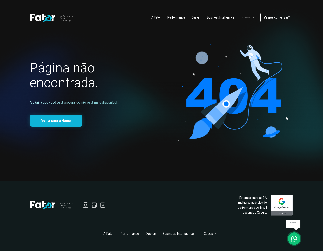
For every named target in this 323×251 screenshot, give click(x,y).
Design (196, 17)
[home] (51, 17)
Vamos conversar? (277, 17)
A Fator (156, 17)
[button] (248, 17)
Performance (176, 17)
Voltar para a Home (56, 121)
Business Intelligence (220, 17)
